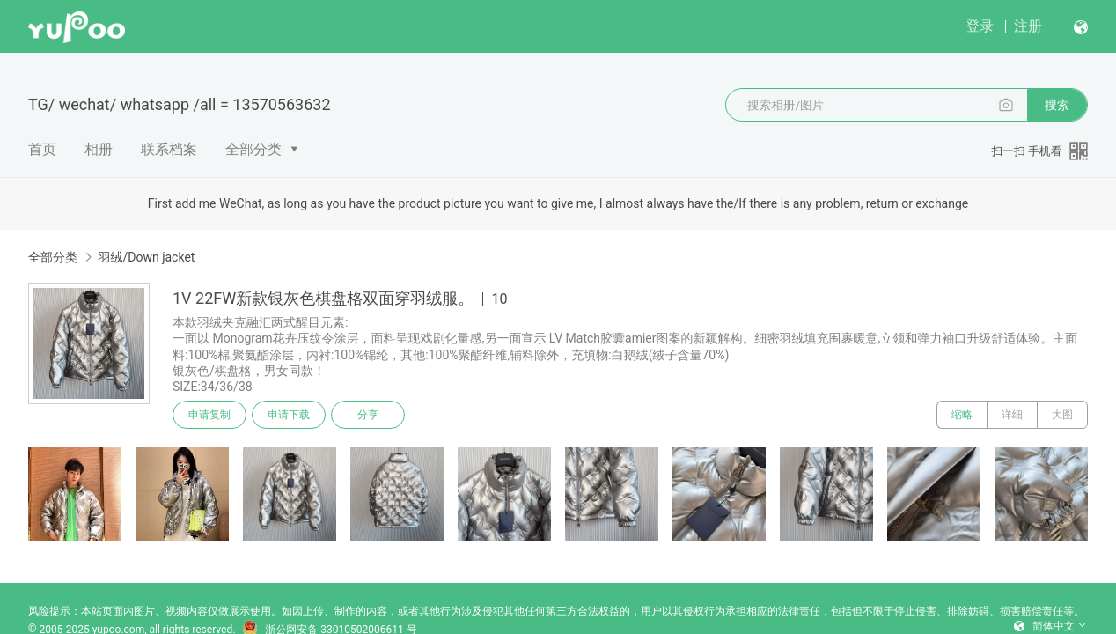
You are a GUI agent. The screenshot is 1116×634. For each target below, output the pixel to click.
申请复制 (209, 415)
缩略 (962, 415)
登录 (979, 26)
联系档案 (169, 149)
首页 (42, 149)
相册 (98, 149)
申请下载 (289, 415)
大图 (1062, 415)
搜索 (1057, 105)
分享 (367, 415)
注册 (1028, 26)
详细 (1012, 415)
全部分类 (253, 149)
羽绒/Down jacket (146, 257)
